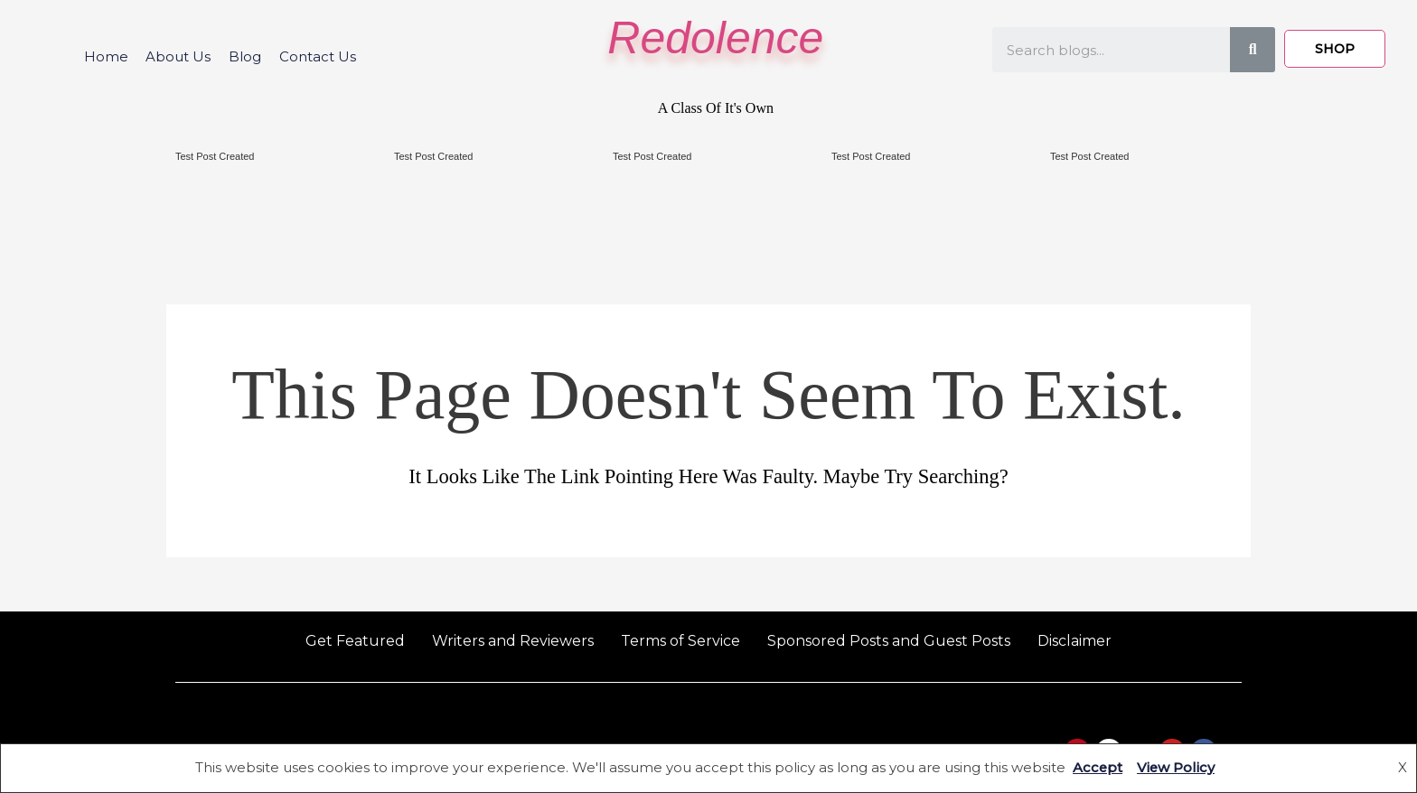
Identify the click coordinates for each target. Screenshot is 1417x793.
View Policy (1176, 768)
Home (105, 56)
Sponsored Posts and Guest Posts (888, 640)
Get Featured (355, 640)
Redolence (715, 38)
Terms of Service (680, 640)
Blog (245, 56)
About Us (178, 56)
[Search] (1252, 49)
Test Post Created (214, 156)
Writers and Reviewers (513, 640)
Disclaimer (1074, 640)
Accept (1097, 768)
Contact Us (317, 56)
